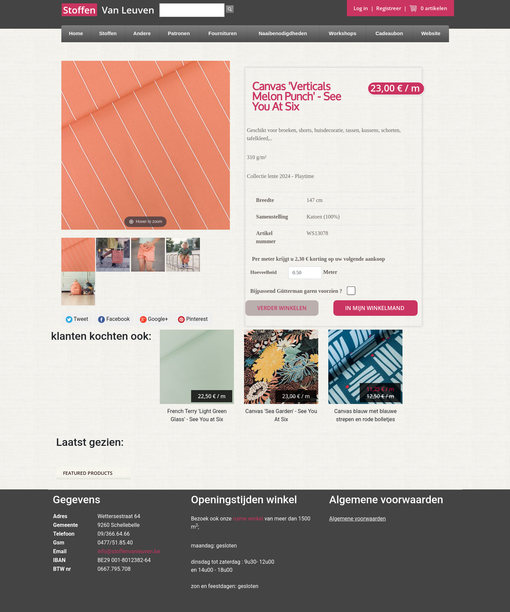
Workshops (342, 33)
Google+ (154, 319)
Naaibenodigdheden (283, 33)
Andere (142, 33)
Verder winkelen (282, 308)
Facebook (113, 319)
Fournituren (222, 33)
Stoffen (108, 33)
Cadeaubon (389, 33)
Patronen (179, 33)
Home (76, 33)
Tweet (77, 319)
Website (430, 33)
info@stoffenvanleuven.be (128, 551)
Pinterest (193, 319)
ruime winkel (248, 518)
